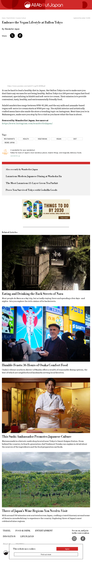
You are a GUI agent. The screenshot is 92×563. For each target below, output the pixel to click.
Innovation (9, 536)
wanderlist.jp (15, 156)
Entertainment (44, 531)
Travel (7, 531)
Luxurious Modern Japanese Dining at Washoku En (34, 176)
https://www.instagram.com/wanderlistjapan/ (27, 123)
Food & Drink (22, 531)
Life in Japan (27, 536)
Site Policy (20, 543)
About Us (7, 543)
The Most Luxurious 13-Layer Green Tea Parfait (32, 183)
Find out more (46, 554)
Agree (67, 549)
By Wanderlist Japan (11, 28)
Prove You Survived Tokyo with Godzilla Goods (31, 190)
